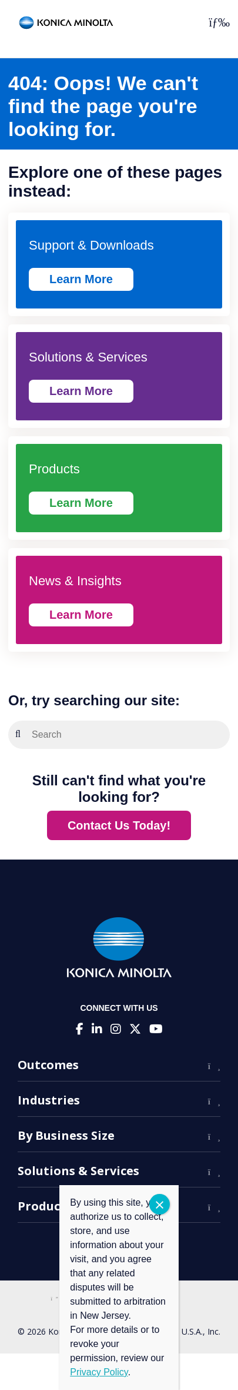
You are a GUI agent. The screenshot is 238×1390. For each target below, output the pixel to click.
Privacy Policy (99, 1372)
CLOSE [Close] (159, 1204)
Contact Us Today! (119, 825)
